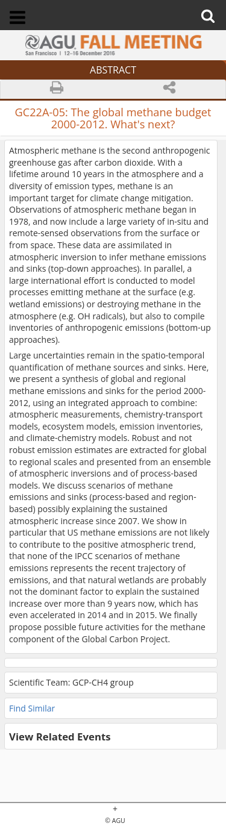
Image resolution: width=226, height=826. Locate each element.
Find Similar (32, 708)
